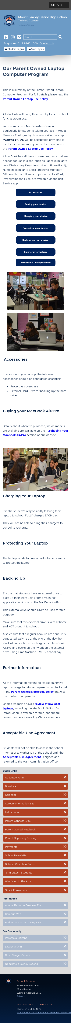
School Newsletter (16, 855)
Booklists (10, 786)
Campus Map (13, 913)
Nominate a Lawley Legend (21, 963)
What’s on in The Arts (18, 881)
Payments (11, 846)
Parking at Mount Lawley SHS (23, 922)
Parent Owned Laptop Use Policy (30, 148)
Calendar (10, 794)
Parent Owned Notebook (20, 829)
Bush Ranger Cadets (17, 955)
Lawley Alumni (13, 946)
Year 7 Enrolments (16, 890)
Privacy (21, 996)
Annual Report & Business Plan (23, 905)
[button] (59, 5)
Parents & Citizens (16, 938)
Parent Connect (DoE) (18, 820)
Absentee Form (14, 777)
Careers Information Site (19, 803)
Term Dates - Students (18, 872)
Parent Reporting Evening (20, 838)
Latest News (12, 812)
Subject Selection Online (20, 864)
